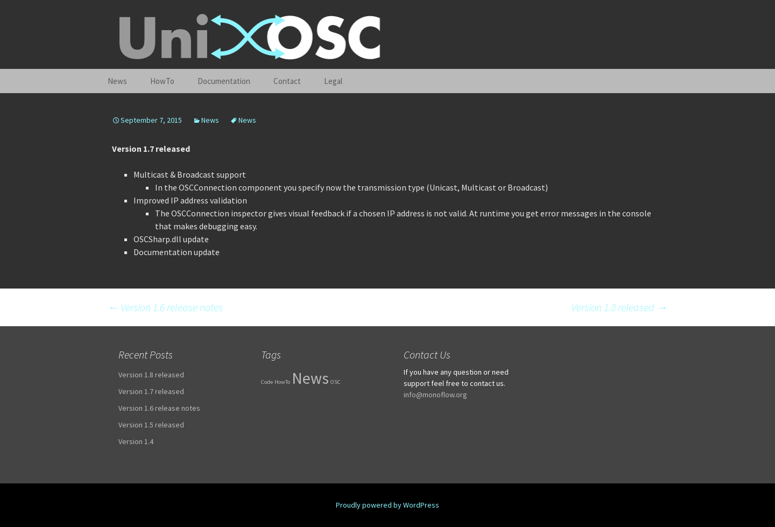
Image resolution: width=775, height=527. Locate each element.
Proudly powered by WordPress (387, 505)
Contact (287, 81)
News (117, 81)
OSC (335, 381)
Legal (333, 81)
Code (267, 381)
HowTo (162, 81)
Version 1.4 (135, 441)
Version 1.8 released (619, 307)
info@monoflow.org (435, 394)
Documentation (224, 81)
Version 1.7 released (151, 391)
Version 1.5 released (151, 425)
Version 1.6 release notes (165, 307)
